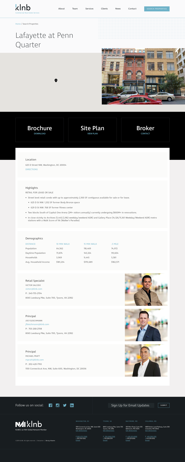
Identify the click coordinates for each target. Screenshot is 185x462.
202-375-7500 (82, 437)
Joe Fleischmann (33, 320)
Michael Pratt (32, 356)
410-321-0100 (132, 437)
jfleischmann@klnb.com (37, 324)
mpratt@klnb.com (34, 359)
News (118, 8)
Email (78, 440)
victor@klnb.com (34, 289)
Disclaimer (40, 441)
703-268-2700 (109, 437)
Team (75, 8)
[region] (92, 82)
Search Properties (157, 9)
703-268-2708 (35, 328)
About (61, 8)
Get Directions (81, 431)
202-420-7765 (35, 364)
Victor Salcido (33, 285)
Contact (132, 8)
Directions (31, 169)
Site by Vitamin (50, 441)
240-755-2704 (35, 293)
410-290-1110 (151, 437)
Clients (104, 8)
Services (89, 8)
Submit (164, 405)
